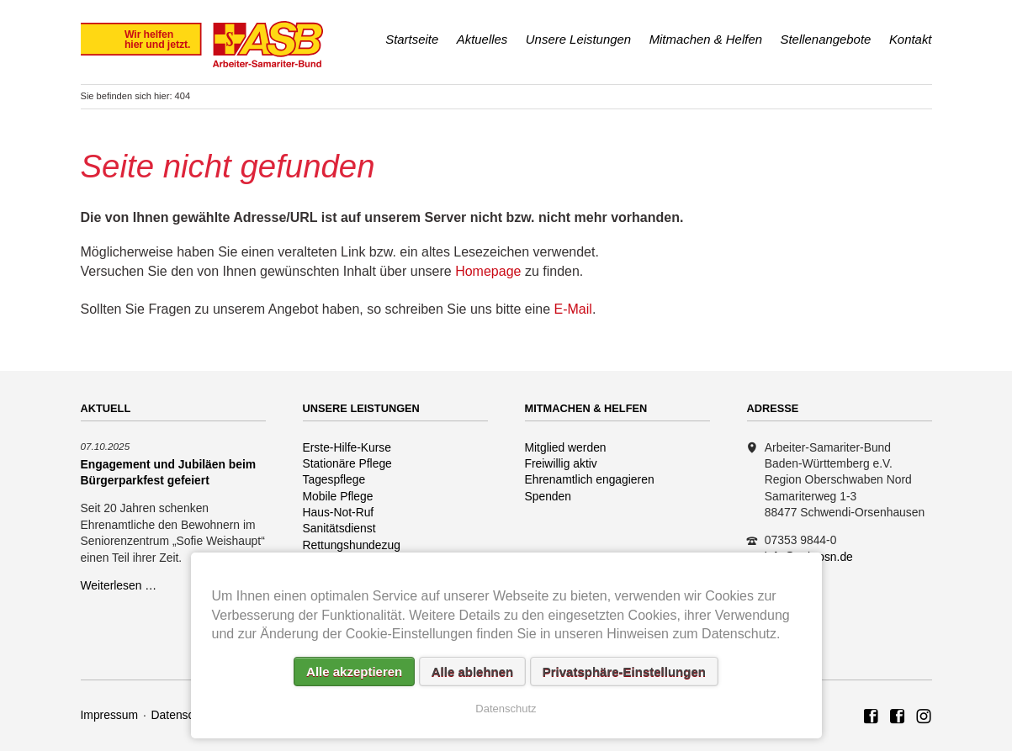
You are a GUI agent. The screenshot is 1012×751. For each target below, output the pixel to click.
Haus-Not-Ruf (338, 512)
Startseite (411, 39)
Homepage (488, 271)
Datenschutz (183, 715)
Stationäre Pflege (347, 463)
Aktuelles (482, 39)
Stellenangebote (826, 39)
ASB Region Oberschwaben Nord (871, 717)
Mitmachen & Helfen (705, 39)
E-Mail (573, 309)
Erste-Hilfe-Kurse (347, 447)
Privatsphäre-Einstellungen (624, 671)
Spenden (548, 496)
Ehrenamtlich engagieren (589, 479)
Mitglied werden (566, 447)
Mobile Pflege (338, 496)
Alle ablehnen (473, 671)
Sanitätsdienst (339, 528)
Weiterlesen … (119, 585)
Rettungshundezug (351, 545)
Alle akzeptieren (354, 671)
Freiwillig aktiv (561, 463)
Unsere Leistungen (578, 39)
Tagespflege (334, 479)
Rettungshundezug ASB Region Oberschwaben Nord (923, 717)
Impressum (110, 715)
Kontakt (910, 39)
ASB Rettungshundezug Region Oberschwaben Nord (897, 717)
